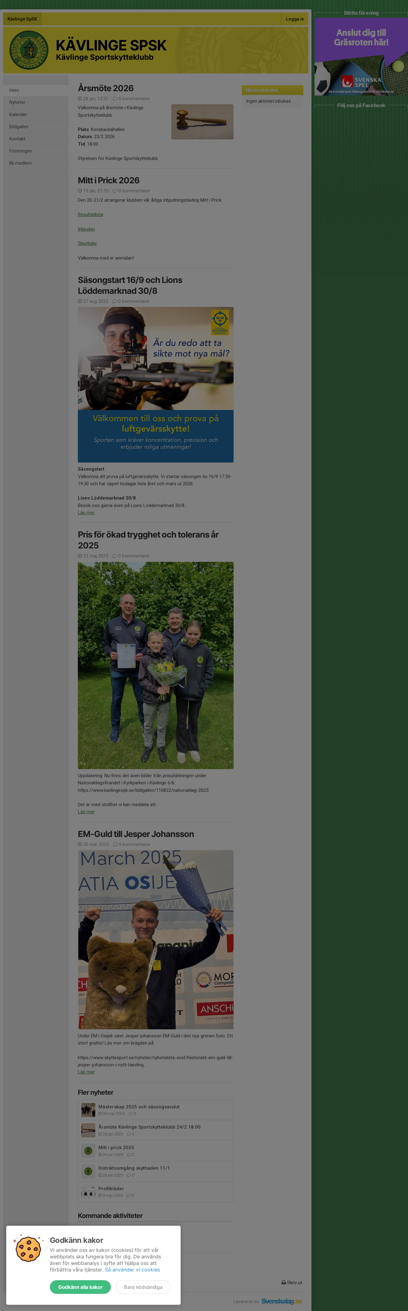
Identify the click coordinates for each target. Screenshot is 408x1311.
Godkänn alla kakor (80, 1287)
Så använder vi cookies (132, 1269)
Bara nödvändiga (143, 1287)
